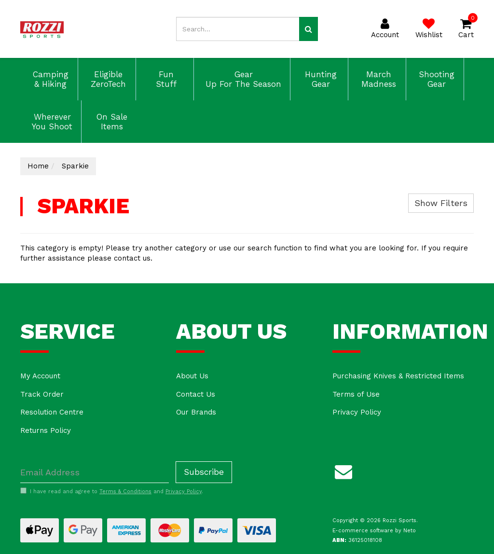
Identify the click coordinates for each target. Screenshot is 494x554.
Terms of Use (356, 394)
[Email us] (343, 470)
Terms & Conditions (125, 491)
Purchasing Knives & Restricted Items (398, 376)
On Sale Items (110, 121)
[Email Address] (94, 472)
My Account (40, 376)
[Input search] (237, 29)
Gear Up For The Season (242, 79)
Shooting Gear (435, 79)
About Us (192, 376)
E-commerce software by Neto (374, 530)
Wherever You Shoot (50, 121)
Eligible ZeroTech (107, 79)
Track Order (42, 394)
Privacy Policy (356, 412)
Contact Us (195, 394)
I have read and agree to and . (111, 491)
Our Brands (196, 412)
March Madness (377, 79)
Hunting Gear (319, 79)
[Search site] (308, 29)
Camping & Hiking (49, 79)
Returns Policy (45, 430)
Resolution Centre (51, 412)
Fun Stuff (165, 79)
